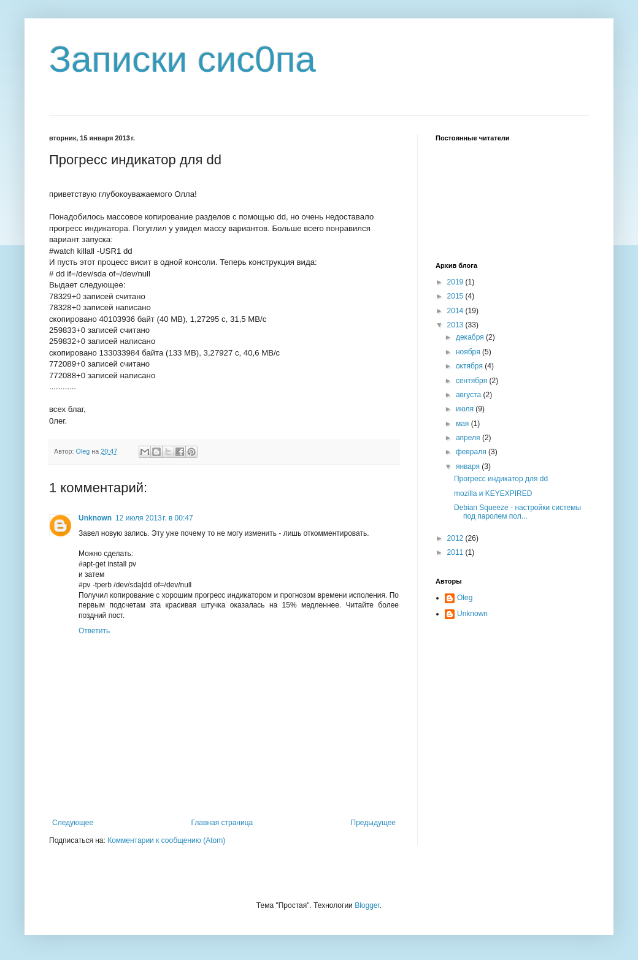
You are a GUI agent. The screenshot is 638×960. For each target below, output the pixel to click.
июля (465, 409)
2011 (456, 552)
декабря (471, 337)
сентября (473, 380)
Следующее (72, 822)
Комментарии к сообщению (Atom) (166, 840)
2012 (456, 538)
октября (470, 366)
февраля (472, 452)
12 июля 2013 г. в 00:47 (154, 518)
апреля (469, 437)
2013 (456, 325)
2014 (456, 311)
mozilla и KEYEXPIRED (493, 493)
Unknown (95, 518)
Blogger (367, 905)
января (469, 466)
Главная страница (222, 822)
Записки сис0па (182, 59)
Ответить (94, 631)
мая (463, 423)
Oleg (464, 597)
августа (469, 394)
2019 (456, 282)
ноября (469, 352)
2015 (456, 296)
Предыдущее (373, 822)
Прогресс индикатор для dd (501, 478)
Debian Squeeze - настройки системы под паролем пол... (517, 511)
